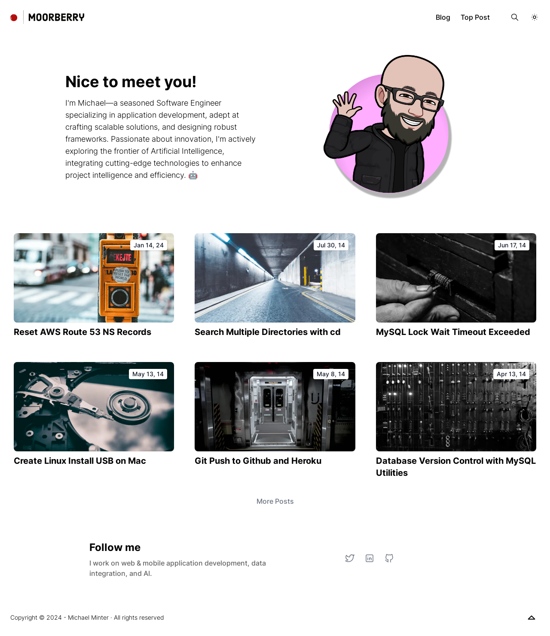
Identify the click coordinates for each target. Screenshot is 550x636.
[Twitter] (349, 558)
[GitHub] (389, 558)
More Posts (275, 501)
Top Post (475, 17)
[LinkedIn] (369, 558)
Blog (443, 17)
